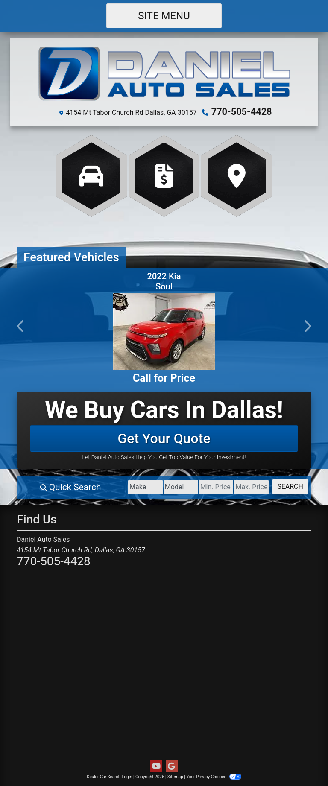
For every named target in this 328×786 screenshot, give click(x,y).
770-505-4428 (241, 111)
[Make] (107, 486)
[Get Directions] (236, 175)
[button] (21, 324)
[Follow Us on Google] (172, 765)
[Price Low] (195, 486)
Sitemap (175, 775)
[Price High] (239, 486)
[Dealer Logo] (164, 74)
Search (286, 486)
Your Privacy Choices (213, 775)
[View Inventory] (91, 175)
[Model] (151, 486)
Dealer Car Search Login (109, 775)
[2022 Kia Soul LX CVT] (164, 330)
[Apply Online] (164, 175)
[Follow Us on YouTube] (156, 765)
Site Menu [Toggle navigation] (164, 16)
